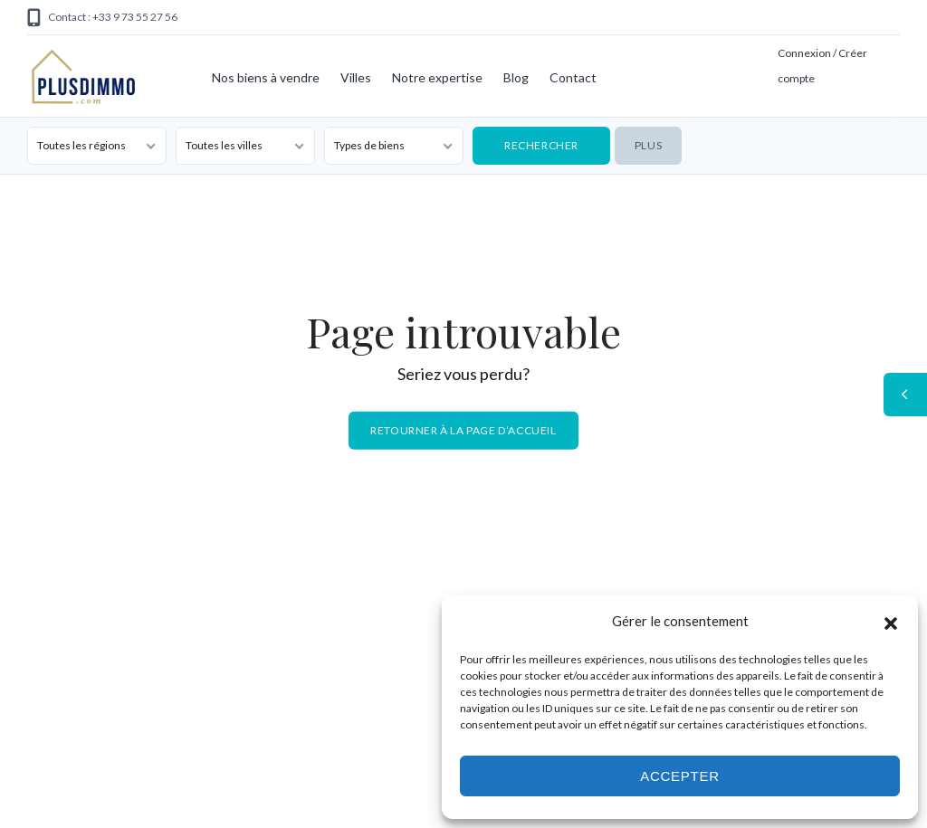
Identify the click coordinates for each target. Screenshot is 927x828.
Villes (355, 77)
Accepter (680, 776)
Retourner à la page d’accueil (463, 430)
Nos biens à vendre (266, 77)
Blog (516, 77)
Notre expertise (437, 77)
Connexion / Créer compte (822, 65)
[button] (891, 621)
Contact (573, 77)
